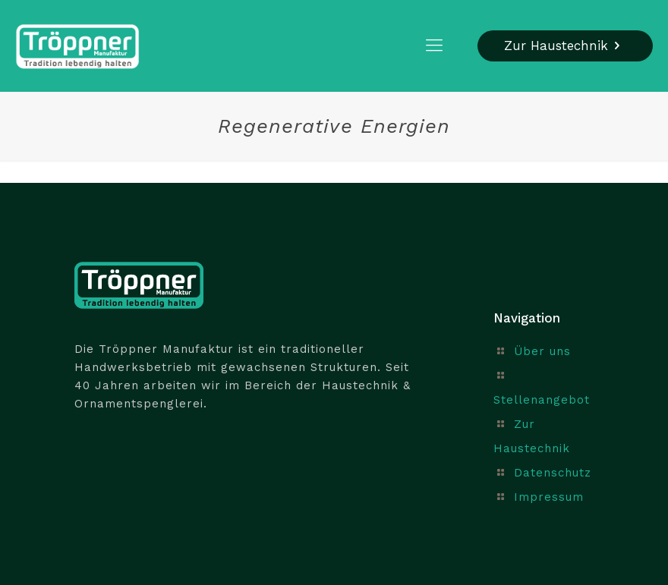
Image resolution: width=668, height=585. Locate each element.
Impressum (549, 497)
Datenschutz (552, 473)
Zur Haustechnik (565, 46)
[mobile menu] (434, 45)
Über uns (542, 351)
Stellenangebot (541, 400)
